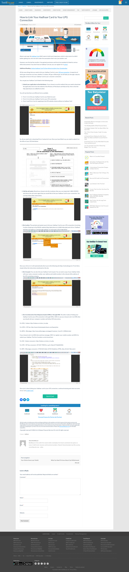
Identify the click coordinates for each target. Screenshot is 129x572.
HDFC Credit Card (70, 542)
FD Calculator (104, 549)
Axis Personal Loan (35, 544)
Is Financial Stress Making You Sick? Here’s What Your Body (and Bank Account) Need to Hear (95, 137)
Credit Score (56, 10)
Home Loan (69, 413)
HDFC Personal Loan (36, 542)
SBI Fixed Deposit (87, 540)
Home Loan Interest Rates (19, 546)
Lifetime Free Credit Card (72, 546)
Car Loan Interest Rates (53, 549)
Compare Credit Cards (71, 540)
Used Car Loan (51, 551)
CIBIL (19, 555)
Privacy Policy (73, 569)
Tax (78, 10)
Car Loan (97, 39)
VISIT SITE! (50, 2)
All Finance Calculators (106, 551)
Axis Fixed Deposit (87, 544)
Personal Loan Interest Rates (37, 551)
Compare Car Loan (52, 540)
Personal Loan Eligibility (36, 549)
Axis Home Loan (17, 544)
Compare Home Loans (18, 549)
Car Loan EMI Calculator (106, 546)
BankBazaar (25, 24)
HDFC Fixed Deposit (88, 542)
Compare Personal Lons (36, 546)
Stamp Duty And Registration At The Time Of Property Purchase (99, 162)
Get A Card (50, 396)
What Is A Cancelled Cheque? (97, 156)
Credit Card (27, 413)
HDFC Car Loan (52, 546)
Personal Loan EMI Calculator (108, 544)
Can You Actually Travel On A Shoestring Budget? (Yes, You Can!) (94, 146)
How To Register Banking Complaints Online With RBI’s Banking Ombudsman (99, 196)
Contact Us (59, 567)
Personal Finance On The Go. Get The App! (50, 417)
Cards (29, 2)
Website (22, 513)
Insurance (38, 10)
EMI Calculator (103, 10)
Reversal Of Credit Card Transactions (99, 178)
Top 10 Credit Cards (70, 549)
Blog (66, 567)
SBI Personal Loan (35, 540)
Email (22, 505)
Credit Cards (28, 10)
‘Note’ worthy (86, 10)
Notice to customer (80, 567)
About (45, 567)
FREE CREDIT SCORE (62, 2)
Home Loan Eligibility (18, 551)
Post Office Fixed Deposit (89, 546)
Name (22, 497)
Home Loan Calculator (106, 542)
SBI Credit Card (69, 544)
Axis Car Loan (51, 544)
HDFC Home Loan (17, 542)
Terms (71, 567)
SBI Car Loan (51, 542)
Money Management (69, 10)
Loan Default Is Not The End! (97, 183)
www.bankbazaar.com (64, 426)
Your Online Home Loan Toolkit (30, 460)
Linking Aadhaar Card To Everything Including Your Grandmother (49, 68)
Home (19, 6)
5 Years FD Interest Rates (89, 551)
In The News (48, 555)
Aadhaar (24, 6)
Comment (23, 477)
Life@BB (94, 10)
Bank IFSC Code (30, 555)
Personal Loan (41, 413)
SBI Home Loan (17, 540)
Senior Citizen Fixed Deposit (89, 549)
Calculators (105, 39)
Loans (21, 2)
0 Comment (77, 24)
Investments (39, 2)
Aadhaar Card (36, 56)
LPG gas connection (63, 72)
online (66, 64)
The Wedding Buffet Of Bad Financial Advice (95, 125)
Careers (52, 567)
